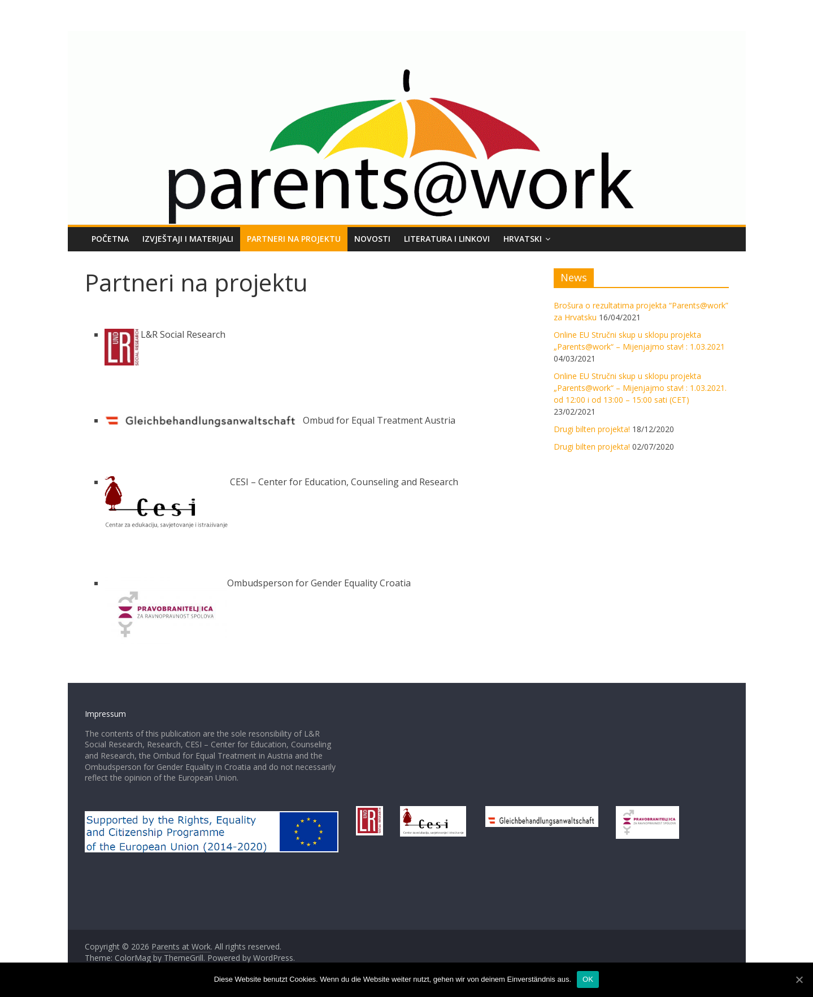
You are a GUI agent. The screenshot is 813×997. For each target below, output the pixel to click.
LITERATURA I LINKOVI (447, 238)
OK (587, 979)
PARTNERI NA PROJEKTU (294, 238)
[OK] (799, 979)
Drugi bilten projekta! (592, 429)
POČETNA (110, 238)
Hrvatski (522, 238)
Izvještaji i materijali (187, 238)
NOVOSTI (372, 238)
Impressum (105, 713)
